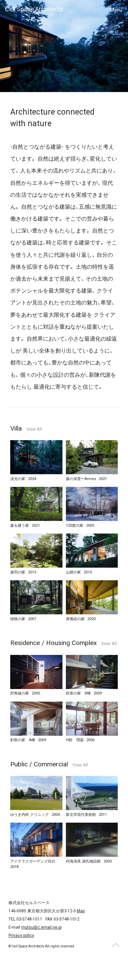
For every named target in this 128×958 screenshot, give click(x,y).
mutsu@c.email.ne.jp (41, 927)
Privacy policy (21, 935)
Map (81, 911)
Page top (115, 945)
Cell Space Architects (34, 9)
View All (34, 429)
